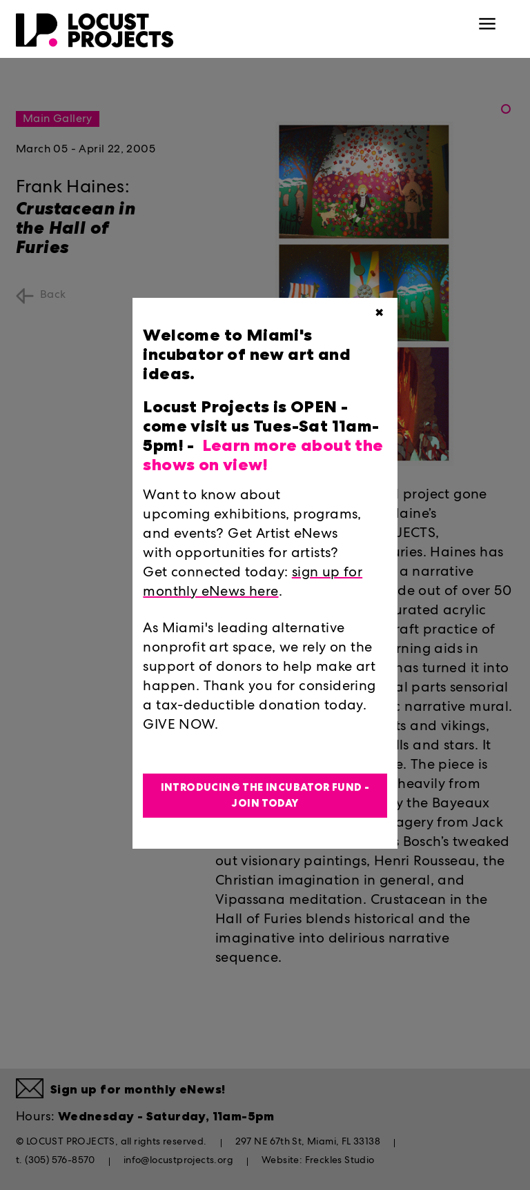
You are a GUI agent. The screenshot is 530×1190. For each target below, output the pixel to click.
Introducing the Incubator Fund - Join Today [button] (265, 795)
